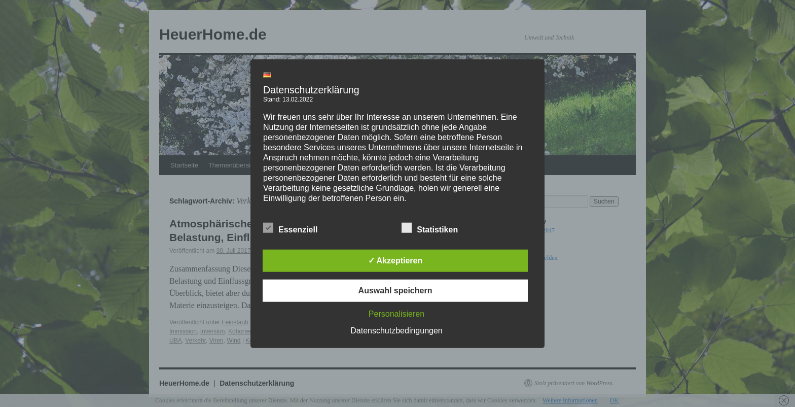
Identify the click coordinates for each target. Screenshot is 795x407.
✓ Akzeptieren (395, 260)
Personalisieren (396, 313)
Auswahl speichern (395, 290)
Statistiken (430, 227)
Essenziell (290, 227)
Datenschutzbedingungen (396, 330)
